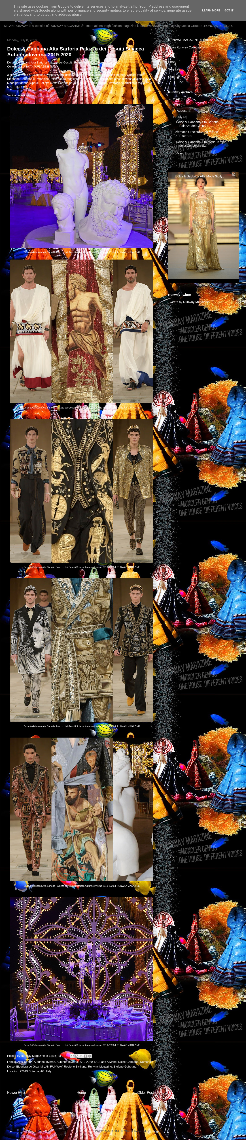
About (172, 55)
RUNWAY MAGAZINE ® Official (190, 40)
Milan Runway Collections (186, 47)
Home (81, 1092)
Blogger (155, 1131)
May (180, 153)
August (182, 110)
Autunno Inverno (44, 1062)
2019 (177, 105)
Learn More (211, 10)
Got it (229, 10)
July (180, 117)
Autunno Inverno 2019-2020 (75, 1062)
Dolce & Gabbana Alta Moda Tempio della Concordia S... (201, 144)
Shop (172, 62)
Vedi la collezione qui (20, 95)
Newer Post (16, 1092)
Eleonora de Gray (27, 1066)
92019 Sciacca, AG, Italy (35, 1071)
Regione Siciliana (75, 1066)
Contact (173, 77)
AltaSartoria (24, 1062)
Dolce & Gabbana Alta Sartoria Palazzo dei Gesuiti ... (197, 124)
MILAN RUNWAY (51, 1066)
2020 (177, 99)
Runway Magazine (100, 1066)
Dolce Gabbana (128, 1062)
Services (174, 69)
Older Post (145, 1092)
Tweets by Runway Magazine (188, 302)
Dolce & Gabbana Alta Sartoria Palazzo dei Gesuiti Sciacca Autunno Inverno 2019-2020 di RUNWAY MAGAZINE (81, 252)
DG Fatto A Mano (105, 1062)
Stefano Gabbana (125, 1066)
